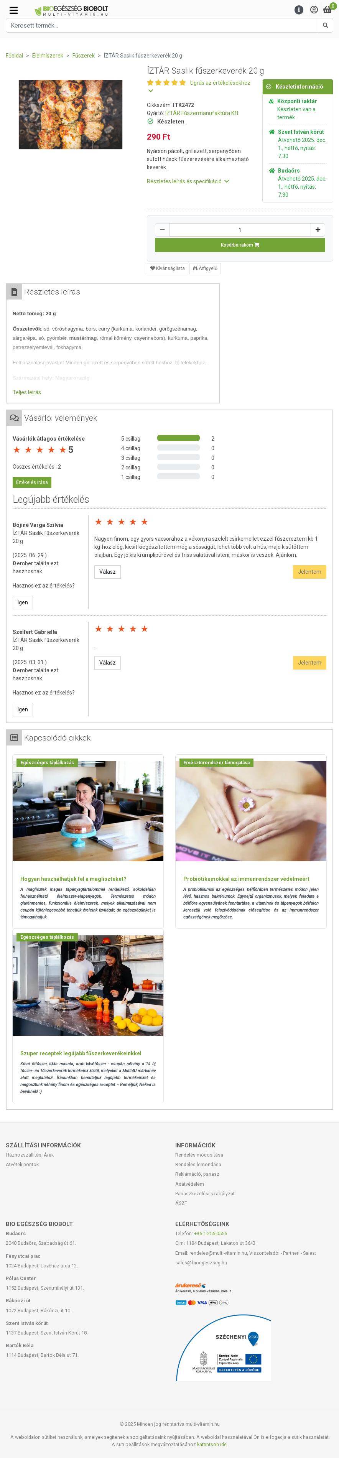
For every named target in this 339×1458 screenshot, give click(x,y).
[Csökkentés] (162, 230)
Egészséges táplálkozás (47, 762)
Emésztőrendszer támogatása (216, 762)
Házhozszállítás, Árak (30, 1155)
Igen (23, 602)
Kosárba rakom (240, 245)
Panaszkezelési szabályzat (205, 1193)
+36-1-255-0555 (210, 1233)
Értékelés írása (32, 482)
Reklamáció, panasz (197, 1174)
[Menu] (299, 10)
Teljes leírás (27, 392)
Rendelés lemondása (198, 1164)
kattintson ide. (212, 1444)
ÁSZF (181, 1203)
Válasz (107, 572)
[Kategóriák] (13, 10)
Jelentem (309, 572)
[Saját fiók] (314, 10)
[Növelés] (318, 230)
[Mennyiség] (240, 230)
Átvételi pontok (22, 1164)
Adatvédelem (189, 1184)
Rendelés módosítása (199, 1155)
